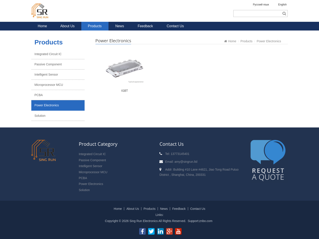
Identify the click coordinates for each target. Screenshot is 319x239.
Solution (40, 115)
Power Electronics (47, 105)
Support (193, 221)
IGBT (124, 90)
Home (42, 26)
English (282, 4)
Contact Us (175, 26)
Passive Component (48, 64)
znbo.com (205, 221)
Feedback (145, 26)
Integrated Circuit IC (48, 54)
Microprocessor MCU (49, 84)
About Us (67, 26)
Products (95, 26)
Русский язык (261, 4)
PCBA (39, 95)
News (119, 26)
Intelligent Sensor (46, 74)
